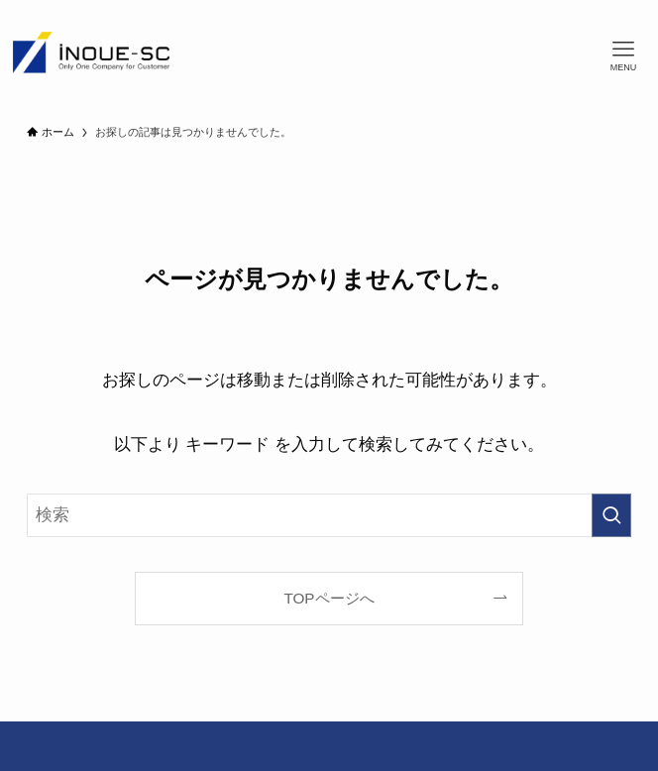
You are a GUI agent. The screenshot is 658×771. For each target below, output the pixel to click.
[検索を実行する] (611, 515)
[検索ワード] (329, 515)
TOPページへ (328, 598)
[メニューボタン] (623, 56)
